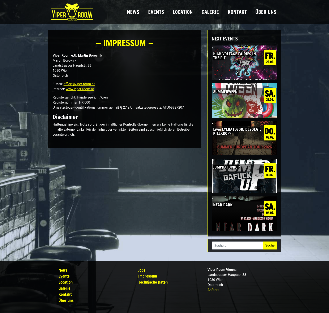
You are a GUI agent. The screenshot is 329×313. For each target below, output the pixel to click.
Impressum (147, 276)
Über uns (266, 12)
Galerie (210, 12)
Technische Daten (153, 282)
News (133, 12)
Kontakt (237, 12)
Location (183, 12)
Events (156, 12)
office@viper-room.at (79, 84)
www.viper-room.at (80, 89)
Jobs (141, 270)
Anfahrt (213, 290)
